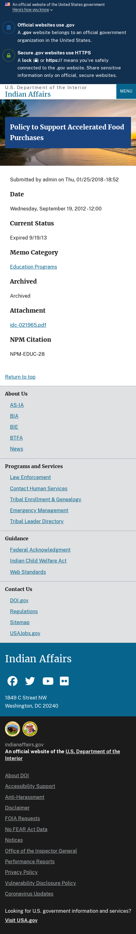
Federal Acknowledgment (40, 550)
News (16, 449)
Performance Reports (30, 862)
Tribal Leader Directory (37, 521)
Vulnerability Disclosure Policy (40, 883)
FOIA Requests (22, 818)
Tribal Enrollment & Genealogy (45, 499)
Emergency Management (39, 510)
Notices (14, 840)
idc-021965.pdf (28, 325)
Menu (126, 91)
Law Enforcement (30, 477)
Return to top (20, 377)
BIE (14, 427)
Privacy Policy (21, 872)
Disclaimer (17, 808)
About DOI (17, 776)
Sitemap (20, 622)
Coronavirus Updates (29, 894)
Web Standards (28, 572)
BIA (14, 416)
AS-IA (17, 405)
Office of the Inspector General (41, 851)
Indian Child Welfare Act (38, 561)
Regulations (24, 611)
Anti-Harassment (24, 797)
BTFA (16, 438)
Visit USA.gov (21, 920)
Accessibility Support (30, 786)
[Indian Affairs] (60, 94)
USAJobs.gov (25, 633)
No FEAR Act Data (26, 829)
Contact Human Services (38, 489)
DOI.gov (19, 600)
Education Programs (33, 267)
